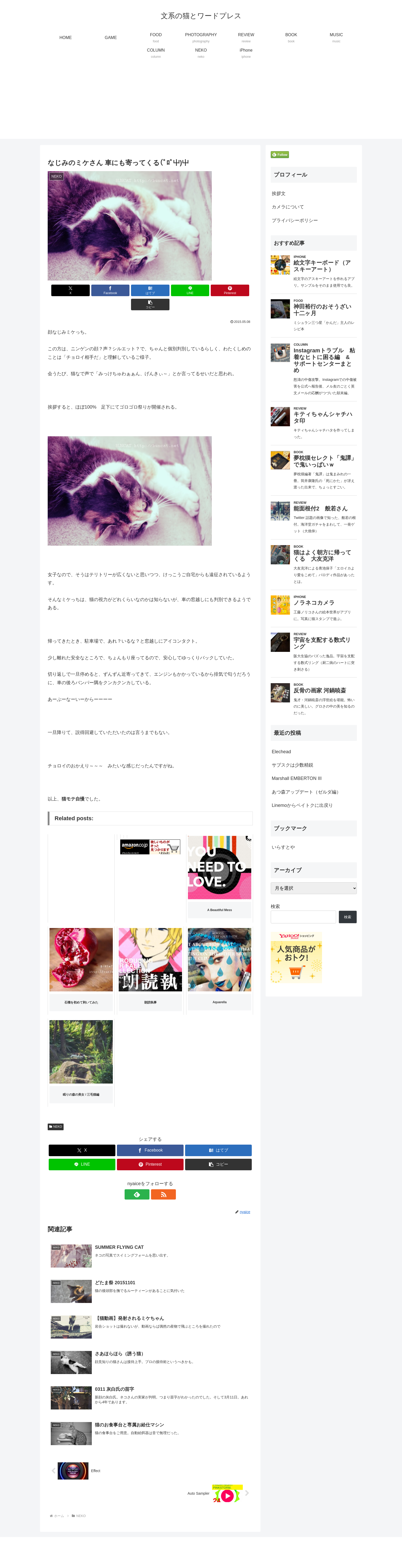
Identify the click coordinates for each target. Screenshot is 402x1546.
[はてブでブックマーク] (133, 290)
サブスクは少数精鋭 (292, 765)
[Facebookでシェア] (98, 290)
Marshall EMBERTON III (296, 778)
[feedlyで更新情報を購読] (144, 1180)
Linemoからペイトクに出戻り (302, 805)
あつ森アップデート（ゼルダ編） (306, 792)
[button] (236, 290)
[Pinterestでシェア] (202, 290)
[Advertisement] (201, 103)
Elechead (281, 751)
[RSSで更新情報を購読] (156, 1180)
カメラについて (288, 206)
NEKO (55, 1112)
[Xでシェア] (64, 290)
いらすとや (283, 847)
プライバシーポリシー (295, 220)
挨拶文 (279, 193)
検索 (275, 906)
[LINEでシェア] (167, 290)
